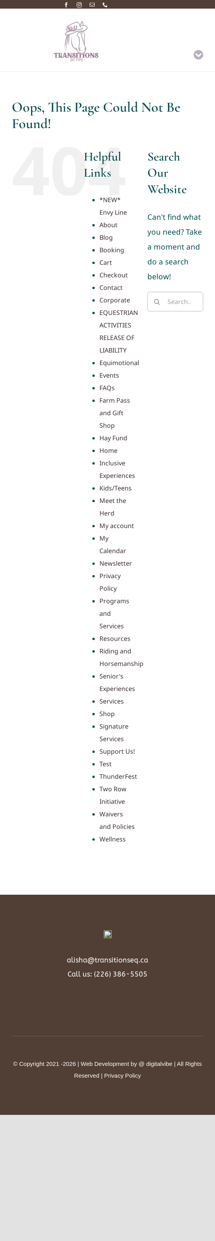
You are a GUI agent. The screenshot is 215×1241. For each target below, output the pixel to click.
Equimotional (119, 362)
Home (108, 450)
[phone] (105, 4)
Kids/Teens (115, 488)
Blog (106, 237)
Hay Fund (113, 438)
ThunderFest (118, 776)
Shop (107, 713)
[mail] (92, 4)
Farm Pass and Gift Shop (114, 413)
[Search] (157, 301)
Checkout (113, 275)
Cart (105, 262)
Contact (111, 287)
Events (109, 375)
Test (105, 764)
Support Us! (117, 751)
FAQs (107, 388)
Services (111, 701)
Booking (111, 250)
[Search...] (175, 301)
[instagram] (79, 4)
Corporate (114, 300)
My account (116, 525)
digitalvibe (159, 1063)
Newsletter (115, 563)
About (108, 225)
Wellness (112, 839)
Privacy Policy (122, 1075)
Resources (114, 638)
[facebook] (66, 4)
